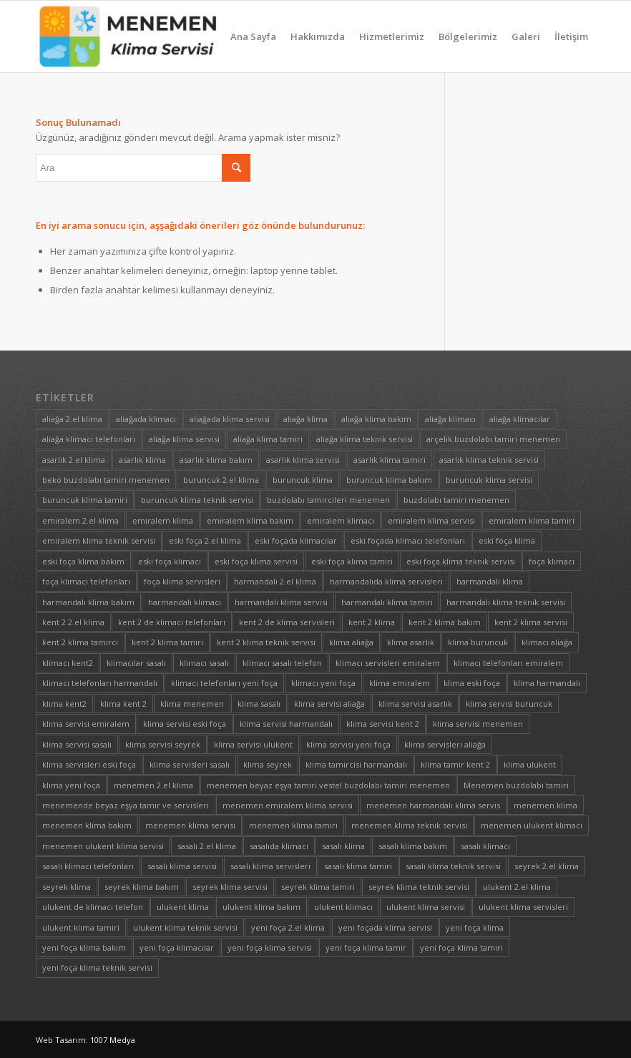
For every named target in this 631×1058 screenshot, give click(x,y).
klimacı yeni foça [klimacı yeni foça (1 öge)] (323, 682)
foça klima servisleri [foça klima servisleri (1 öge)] (182, 581)
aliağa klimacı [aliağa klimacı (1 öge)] (450, 418)
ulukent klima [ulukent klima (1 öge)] (183, 906)
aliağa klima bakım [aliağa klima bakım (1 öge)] (376, 418)
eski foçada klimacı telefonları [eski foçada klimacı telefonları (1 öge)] (408, 540)
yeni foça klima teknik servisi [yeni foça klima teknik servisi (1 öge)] (97, 967)
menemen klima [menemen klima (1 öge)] (545, 805)
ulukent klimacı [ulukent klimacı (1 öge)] (343, 906)
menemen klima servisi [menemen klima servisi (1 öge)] (190, 825)
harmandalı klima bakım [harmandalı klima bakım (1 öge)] (88, 602)
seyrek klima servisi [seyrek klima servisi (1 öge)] (230, 886)
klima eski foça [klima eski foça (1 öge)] (472, 682)
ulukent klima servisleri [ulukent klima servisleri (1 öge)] (523, 906)
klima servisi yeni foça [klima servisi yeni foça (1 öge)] (348, 744)
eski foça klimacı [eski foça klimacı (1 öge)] (169, 561)
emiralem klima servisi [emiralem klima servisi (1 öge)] (431, 520)
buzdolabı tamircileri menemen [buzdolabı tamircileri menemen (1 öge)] (328, 499)
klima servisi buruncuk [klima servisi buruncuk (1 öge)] (509, 703)
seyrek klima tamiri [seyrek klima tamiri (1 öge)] (318, 886)
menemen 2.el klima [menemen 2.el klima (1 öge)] (153, 785)
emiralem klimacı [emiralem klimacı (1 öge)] (340, 520)
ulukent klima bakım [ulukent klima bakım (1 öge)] (261, 906)
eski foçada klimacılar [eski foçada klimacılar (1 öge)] (296, 540)
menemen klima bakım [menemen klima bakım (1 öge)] (87, 825)
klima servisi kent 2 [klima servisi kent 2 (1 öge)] (382, 723)
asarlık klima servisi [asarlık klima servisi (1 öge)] (303, 459)
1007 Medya (112, 1039)
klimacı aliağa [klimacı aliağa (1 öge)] (547, 642)
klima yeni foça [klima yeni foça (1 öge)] (71, 785)
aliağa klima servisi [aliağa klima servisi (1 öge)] (184, 439)
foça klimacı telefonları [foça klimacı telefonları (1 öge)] (86, 581)
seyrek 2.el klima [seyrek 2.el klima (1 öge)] (546, 866)
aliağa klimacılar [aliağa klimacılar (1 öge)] (519, 418)
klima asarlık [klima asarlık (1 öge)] (410, 642)
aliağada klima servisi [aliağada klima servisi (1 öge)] (230, 418)
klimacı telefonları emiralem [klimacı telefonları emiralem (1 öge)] (508, 662)
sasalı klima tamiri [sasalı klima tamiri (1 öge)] (358, 866)
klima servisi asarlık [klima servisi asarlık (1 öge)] (415, 703)
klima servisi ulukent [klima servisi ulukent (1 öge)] (253, 744)
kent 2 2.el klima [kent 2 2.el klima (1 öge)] (73, 622)
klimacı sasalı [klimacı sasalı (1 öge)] (204, 662)
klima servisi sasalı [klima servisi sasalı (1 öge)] (77, 744)
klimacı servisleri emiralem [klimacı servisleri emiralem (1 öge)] (388, 662)
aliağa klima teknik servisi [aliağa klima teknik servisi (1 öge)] (364, 439)
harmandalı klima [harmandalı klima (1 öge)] (489, 581)
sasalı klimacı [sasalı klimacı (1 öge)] (485, 846)
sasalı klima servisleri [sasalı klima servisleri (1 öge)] (270, 866)
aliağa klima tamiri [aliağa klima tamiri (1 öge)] (268, 439)
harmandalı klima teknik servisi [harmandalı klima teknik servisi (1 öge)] (505, 602)
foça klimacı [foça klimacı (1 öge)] (551, 561)
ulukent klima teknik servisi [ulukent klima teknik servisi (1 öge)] (185, 927)
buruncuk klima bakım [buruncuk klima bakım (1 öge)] (389, 479)
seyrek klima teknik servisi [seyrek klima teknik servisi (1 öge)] (418, 886)
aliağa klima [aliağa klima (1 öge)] (305, 418)
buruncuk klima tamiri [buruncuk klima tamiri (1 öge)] (84, 499)
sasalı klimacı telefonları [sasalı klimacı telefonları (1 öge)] (88, 866)
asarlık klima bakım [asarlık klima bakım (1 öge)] (216, 459)
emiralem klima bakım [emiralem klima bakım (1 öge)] (250, 520)
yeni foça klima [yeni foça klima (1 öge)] (475, 927)
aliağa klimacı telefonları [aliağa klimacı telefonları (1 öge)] (88, 439)
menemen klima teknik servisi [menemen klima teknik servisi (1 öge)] (409, 825)
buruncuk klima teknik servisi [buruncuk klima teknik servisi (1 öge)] (197, 499)
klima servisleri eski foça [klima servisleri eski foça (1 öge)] (89, 764)
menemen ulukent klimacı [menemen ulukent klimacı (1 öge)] (531, 825)
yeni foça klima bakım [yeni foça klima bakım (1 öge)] (84, 947)
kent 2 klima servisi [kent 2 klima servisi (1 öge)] (530, 622)
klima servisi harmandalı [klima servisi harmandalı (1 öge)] (286, 723)
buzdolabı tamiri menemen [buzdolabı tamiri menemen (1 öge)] (456, 499)
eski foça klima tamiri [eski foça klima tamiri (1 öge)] (352, 561)
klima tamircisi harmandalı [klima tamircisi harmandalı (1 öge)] (356, 764)
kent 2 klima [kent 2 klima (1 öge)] (371, 622)
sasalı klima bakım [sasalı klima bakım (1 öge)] (412, 846)
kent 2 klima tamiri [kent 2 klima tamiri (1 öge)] (167, 642)
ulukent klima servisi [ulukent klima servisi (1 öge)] (425, 906)
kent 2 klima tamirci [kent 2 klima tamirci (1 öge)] (80, 642)
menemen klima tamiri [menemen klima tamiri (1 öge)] (293, 825)
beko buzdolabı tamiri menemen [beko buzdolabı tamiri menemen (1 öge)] (106, 479)
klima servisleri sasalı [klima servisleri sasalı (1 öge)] (190, 764)
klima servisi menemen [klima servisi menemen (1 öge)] (478, 723)
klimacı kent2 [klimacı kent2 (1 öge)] (67, 662)
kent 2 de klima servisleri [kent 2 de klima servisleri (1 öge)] (287, 622)
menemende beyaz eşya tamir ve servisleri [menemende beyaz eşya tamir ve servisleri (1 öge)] (125, 805)
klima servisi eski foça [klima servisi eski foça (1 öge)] (184, 723)
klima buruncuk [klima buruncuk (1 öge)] (478, 642)
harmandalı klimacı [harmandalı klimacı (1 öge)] (184, 602)
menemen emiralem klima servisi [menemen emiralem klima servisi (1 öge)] (287, 805)
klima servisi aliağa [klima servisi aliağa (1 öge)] (329, 703)
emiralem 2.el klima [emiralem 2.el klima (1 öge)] (80, 520)
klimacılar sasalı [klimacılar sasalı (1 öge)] (136, 662)
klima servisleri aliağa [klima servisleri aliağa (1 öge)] (445, 744)
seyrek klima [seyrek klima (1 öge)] (66, 886)
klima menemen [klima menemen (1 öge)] (192, 703)
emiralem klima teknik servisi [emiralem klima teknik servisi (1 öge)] (98, 540)
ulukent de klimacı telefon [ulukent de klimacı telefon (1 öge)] (92, 906)
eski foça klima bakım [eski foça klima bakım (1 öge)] (83, 561)
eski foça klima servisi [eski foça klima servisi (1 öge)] (256, 561)
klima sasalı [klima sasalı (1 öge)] (259, 703)
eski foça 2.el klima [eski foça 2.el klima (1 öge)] (205, 540)
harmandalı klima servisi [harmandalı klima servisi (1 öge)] (281, 602)
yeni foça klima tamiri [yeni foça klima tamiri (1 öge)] (461, 947)
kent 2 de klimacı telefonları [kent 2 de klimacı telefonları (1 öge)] (171, 622)
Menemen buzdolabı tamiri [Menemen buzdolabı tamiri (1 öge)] (516, 785)
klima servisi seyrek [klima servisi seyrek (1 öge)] (162, 744)
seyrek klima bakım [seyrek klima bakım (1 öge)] (141, 886)
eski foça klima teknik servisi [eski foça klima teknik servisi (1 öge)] (460, 561)
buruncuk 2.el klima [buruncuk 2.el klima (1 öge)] (221, 479)
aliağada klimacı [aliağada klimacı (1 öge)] (146, 418)
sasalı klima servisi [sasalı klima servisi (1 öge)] (182, 866)
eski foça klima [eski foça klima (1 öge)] (507, 540)
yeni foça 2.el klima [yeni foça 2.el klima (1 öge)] (288, 927)
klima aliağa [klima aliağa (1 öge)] (351, 642)
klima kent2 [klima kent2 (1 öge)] (64, 703)
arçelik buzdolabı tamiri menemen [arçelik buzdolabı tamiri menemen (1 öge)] (493, 439)
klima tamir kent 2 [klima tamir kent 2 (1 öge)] (455, 764)
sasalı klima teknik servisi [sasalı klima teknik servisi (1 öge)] (453, 866)
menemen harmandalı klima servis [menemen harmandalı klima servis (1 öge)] (433, 805)
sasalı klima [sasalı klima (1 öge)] (343, 846)
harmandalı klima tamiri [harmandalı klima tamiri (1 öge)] (387, 602)
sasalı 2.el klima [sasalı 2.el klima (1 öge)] (206, 846)
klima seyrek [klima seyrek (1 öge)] (267, 764)
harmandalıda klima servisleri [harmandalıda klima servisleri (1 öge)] (386, 581)
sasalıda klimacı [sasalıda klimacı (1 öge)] (279, 846)
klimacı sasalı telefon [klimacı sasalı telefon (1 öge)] (282, 662)
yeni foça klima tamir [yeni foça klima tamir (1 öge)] (366, 947)
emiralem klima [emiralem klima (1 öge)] (162, 520)
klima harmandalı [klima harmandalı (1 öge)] (547, 682)
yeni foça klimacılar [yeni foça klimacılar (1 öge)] (177, 947)
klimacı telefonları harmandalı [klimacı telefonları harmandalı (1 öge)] (99, 682)
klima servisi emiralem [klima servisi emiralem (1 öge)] (85, 723)
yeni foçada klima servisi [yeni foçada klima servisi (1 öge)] (385, 927)
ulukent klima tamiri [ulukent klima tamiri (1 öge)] (80, 927)
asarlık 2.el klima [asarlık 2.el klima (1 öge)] (73, 459)
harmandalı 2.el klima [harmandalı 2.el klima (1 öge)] (275, 581)
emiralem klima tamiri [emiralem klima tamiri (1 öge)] (531, 520)
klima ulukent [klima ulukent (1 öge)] (530, 764)
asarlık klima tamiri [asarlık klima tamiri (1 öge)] (389, 459)
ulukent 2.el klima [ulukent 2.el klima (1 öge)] (517, 886)
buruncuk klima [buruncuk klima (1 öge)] (303, 479)
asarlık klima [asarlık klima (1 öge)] (142, 459)
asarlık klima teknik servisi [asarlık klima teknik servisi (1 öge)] (489, 459)
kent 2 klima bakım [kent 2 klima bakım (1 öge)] (445, 622)
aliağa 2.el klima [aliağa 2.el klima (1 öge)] (72, 418)
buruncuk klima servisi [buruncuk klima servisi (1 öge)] (489, 479)
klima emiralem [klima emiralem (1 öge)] (399, 682)
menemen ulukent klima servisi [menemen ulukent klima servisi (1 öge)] (103, 846)
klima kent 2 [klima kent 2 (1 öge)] (123, 703)
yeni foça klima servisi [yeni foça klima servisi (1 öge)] (270, 947)
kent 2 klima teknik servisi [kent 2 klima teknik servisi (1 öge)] (266, 642)
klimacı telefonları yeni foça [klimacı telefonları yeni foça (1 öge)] (224, 682)
